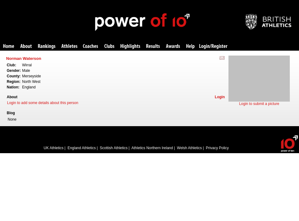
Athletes (69, 46)
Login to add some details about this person (42, 103)
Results (153, 46)
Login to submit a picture (259, 104)
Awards (173, 46)
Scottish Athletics (114, 148)
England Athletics (81, 148)
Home (8, 46)
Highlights (130, 46)
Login (220, 97)
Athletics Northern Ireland (152, 148)
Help (190, 46)
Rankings (47, 46)
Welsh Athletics (189, 148)
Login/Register (213, 46)
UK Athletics (53, 148)
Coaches (90, 46)
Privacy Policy (217, 148)
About (26, 46)
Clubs (109, 46)
